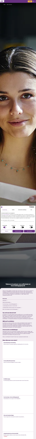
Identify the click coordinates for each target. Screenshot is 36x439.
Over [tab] (31, 209)
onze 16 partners (6, 214)
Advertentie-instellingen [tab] (22, 209)
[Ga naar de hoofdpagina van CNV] (2, 1)
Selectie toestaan (18, 231)
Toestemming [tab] (4, 209)
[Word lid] (30, 1)
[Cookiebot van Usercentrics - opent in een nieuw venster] (31, 207)
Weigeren (6, 231)
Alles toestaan (29, 231)
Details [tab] (13, 209)
